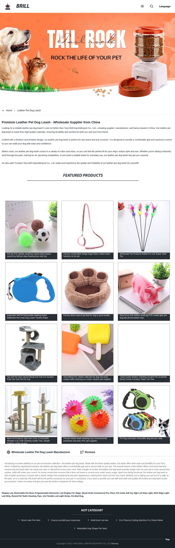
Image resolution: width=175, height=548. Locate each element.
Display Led (7, 493)
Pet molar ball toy (124, 493)
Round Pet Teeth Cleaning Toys (27, 496)
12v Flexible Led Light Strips (56, 496)
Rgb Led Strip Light (143, 493)
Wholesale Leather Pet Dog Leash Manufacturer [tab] (38, 452)
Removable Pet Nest (24, 493)
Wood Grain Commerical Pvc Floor (98, 493)
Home (9, 110)
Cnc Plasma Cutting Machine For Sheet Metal (144, 520)
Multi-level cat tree (103, 520)
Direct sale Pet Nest (34, 520)
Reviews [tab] (87, 452)
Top (167, 540)
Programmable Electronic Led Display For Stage (58, 493)
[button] (142, 6)
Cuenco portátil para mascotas (69, 520)
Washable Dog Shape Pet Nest (95, 528)
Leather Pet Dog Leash (29, 110)
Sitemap (114, 543)
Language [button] (165, 6)
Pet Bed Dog (77, 496)
